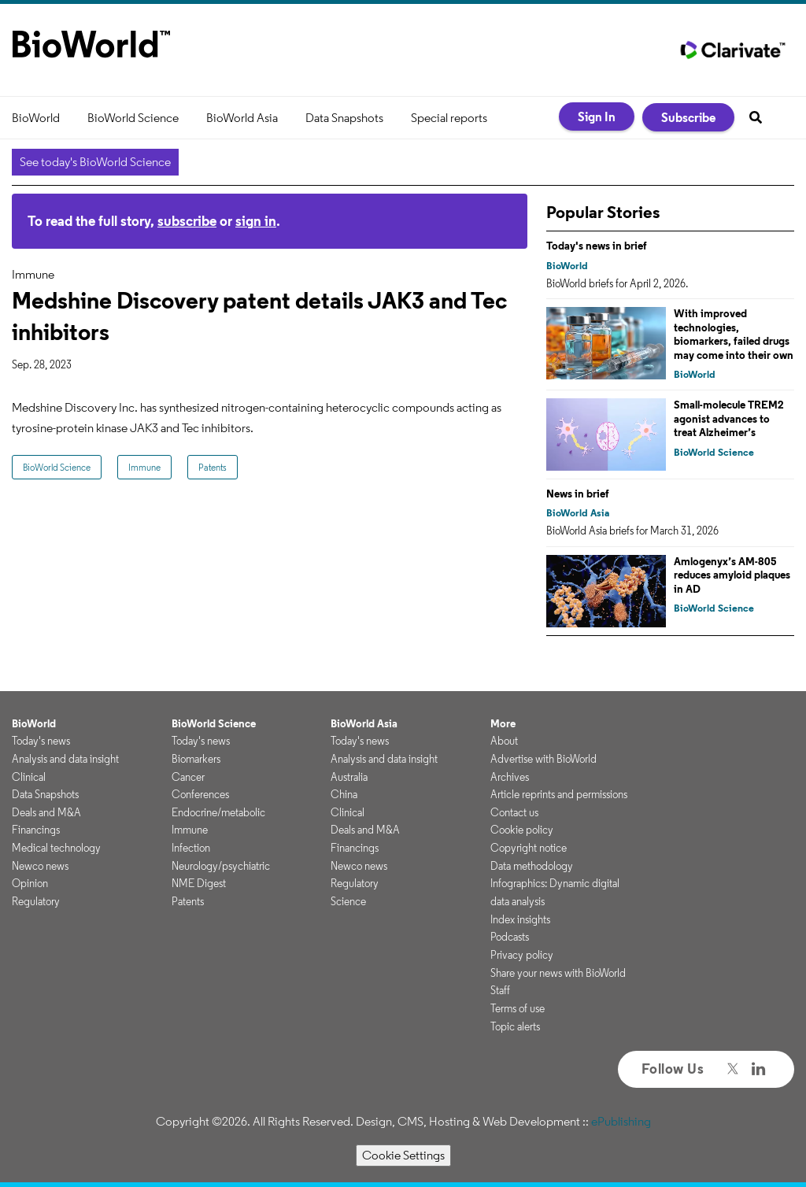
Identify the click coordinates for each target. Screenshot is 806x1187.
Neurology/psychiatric (221, 866)
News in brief (577, 493)
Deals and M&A (46, 812)
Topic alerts (515, 1026)
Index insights (520, 919)
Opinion (30, 883)
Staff (500, 990)
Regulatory (36, 901)
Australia (349, 777)
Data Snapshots (344, 117)
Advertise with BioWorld (543, 759)
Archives (509, 777)
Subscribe (688, 117)
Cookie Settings (403, 1155)
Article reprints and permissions (558, 794)
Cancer (188, 777)
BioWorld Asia (242, 117)
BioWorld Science (133, 117)
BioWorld (36, 117)
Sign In (597, 116)
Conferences (200, 794)
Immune (144, 467)
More (503, 723)
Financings (36, 830)
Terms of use (517, 1008)
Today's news (41, 741)
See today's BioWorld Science (95, 161)
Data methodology (531, 866)
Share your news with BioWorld (558, 973)
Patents (212, 467)
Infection (191, 848)
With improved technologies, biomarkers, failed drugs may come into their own (733, 334)
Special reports (449, 117)
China (344, 794)
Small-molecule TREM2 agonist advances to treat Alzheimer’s (729, 418)
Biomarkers (196, 759)
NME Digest (199, 883)
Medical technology (56, 848)
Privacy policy (521, 955)
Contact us (514, 812)
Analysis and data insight (65, 759)
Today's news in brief (596, 246)
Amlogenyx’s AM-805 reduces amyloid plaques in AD (732, 575)
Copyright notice (528, 848)
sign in (255, 221)
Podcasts (509, 937)
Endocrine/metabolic (218, 812)
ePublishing (621, 1121)
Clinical (29, 777)
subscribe (186, 221)
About (504, 741)
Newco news (40, 866)
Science (348, 901)
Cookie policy (521, 830)
